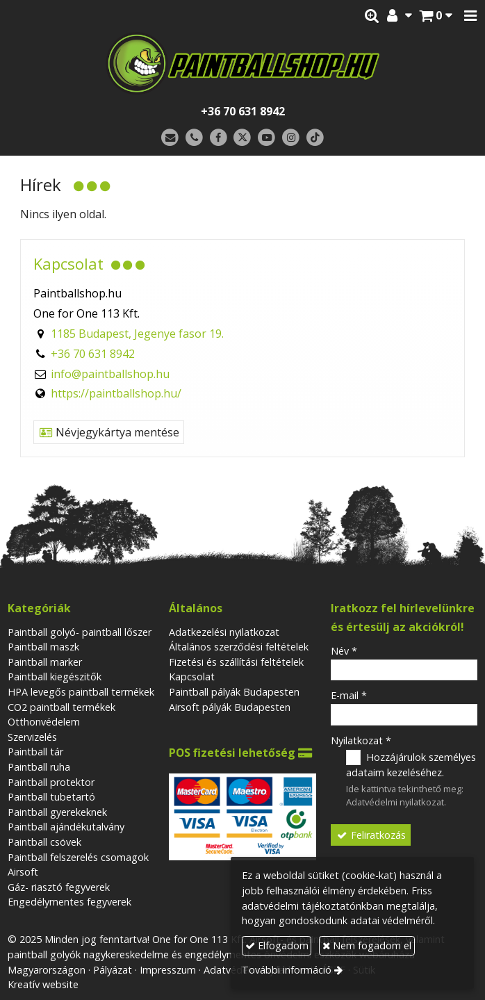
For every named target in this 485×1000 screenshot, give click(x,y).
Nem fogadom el (366, 945)
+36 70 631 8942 (243, 111)
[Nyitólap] (242, 63)
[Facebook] (218, 138)
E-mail (349, 695)
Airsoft (23, 871)
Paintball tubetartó (51, 796)
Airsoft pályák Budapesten (229, 707)
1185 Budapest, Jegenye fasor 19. (137, 333)
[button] (470, 16)
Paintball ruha (39, 766)
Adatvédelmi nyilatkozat (395, 802)
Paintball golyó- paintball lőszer (79, 632)
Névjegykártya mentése (108, 432)
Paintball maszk (43, 646)
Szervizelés (32, 737)
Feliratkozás (371, 835)
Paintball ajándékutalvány (66, 826)
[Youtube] (266, 138)
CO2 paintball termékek (61, 707)
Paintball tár (35, 751)
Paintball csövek (44, 842)
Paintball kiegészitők (54, 676)
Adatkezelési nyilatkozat (224, 632)
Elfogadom (277, 945)
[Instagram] (291, 138)
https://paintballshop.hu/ (116, 393)
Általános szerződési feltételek (239, 646)
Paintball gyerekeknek (57, 812)
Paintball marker (45, 662)
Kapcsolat (192, 676)
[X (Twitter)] (243, 138)
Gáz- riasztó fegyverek (59, 887)
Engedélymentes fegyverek (69, 901)
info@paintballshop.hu (110, 374)
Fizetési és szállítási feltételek (236, 662)
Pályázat (112, 969)
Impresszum (168, 969)
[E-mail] (170, 138)
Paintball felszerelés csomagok (78, 857)
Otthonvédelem (44, 721)
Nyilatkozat (361, 740)
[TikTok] (315, 138)
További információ (286, 969)
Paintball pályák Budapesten (234, 691)
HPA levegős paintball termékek (81, 691)
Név (344, 650)
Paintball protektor (51, 782)
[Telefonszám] (194, 138)
